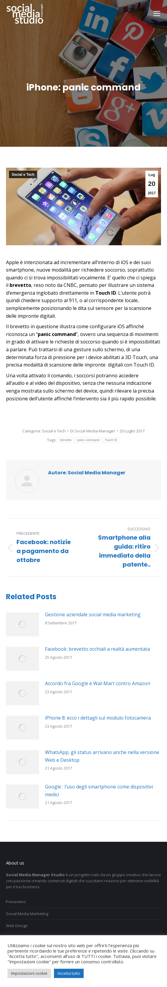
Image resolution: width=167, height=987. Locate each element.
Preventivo (16, 901)
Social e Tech (23, 174)
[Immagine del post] (22, 624)
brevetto (66, 440)
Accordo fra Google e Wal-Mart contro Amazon (97, 683)
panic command (88, 440)
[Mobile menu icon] (157, 13)
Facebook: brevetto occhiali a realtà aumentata (97, 649)
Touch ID (111, 440)
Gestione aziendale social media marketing (93, 614)
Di (92, 431)
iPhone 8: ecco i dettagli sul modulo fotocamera (98, 717)
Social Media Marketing (27, 913)
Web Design (17, 925)
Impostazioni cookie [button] (29, 973)
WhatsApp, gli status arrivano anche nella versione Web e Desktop (102, 756)
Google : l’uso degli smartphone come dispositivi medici (99, 790)
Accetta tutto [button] (69, 973)
